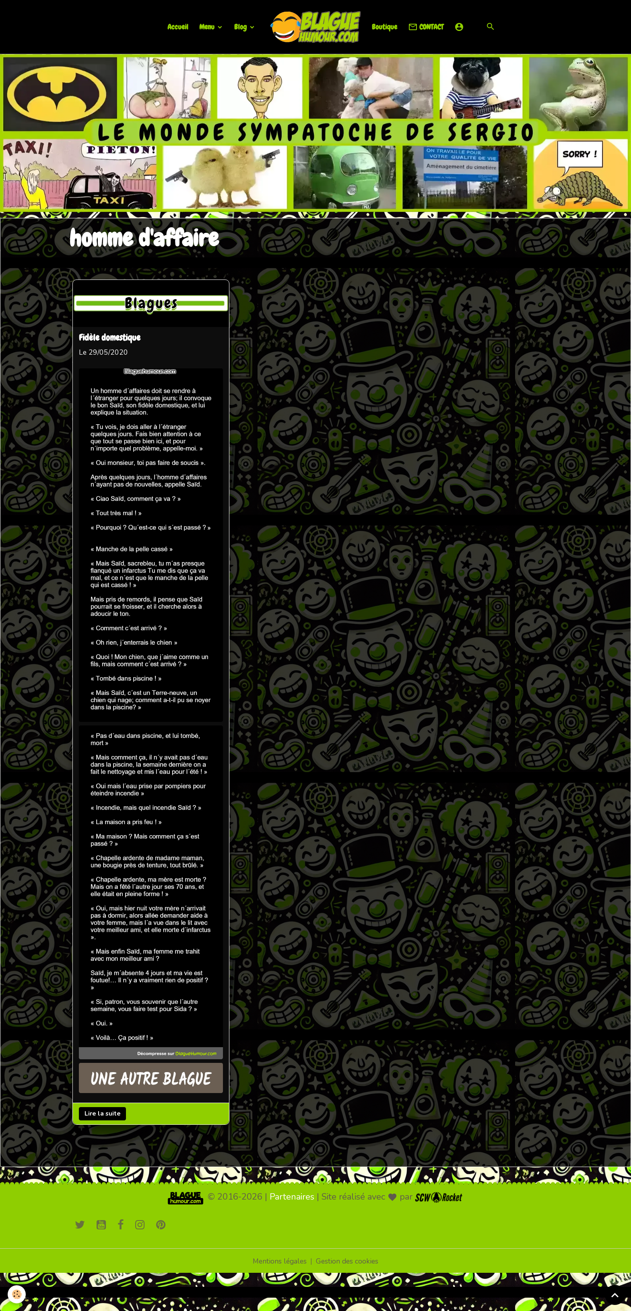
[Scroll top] (615, 1295)
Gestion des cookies (348, 1257)
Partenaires (292, 1193)
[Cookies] (17, 1294)
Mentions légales (279, 1257)
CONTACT (425, 27)
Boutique (384, 26)
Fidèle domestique (110, 338)
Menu (207, 26)
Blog (241, 26)
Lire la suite (103, 1109)
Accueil (177, 26)
